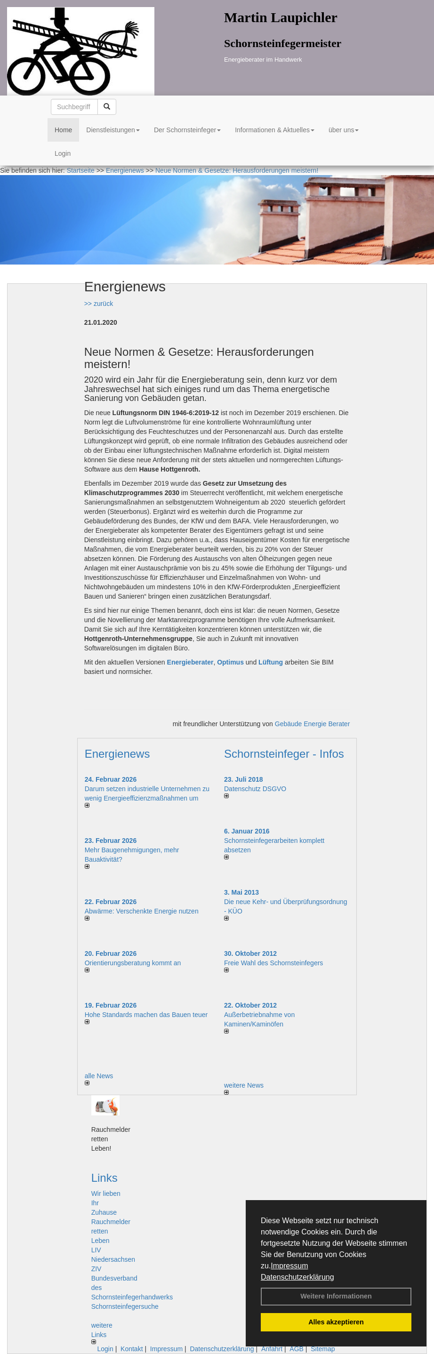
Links (104, 1177)
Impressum (289, 1266)
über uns (344, 130)
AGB (296, 1349)
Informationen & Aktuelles (274, 130)
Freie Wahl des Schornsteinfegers (273, 963)
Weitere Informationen (336, 1296)
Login (63, 153)
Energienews (117, 753)
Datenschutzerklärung (297, 1277)
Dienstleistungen (113, 130)
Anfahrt (271, 1349)
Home (63, 130)
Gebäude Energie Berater (312, 724)
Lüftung (270, 662)
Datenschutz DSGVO (255, 789)
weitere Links (102, 1333)
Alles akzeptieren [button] (336, 1322)
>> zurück (98, 303)
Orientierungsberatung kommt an (133, 963)
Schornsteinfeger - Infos (284, 753)
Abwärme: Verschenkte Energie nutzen (142, 911)
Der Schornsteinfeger (187, 130)
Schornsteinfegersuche (125, 1306)
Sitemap (323, 1349)
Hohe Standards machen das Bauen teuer (146, 1014)
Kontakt (132, 1349)
